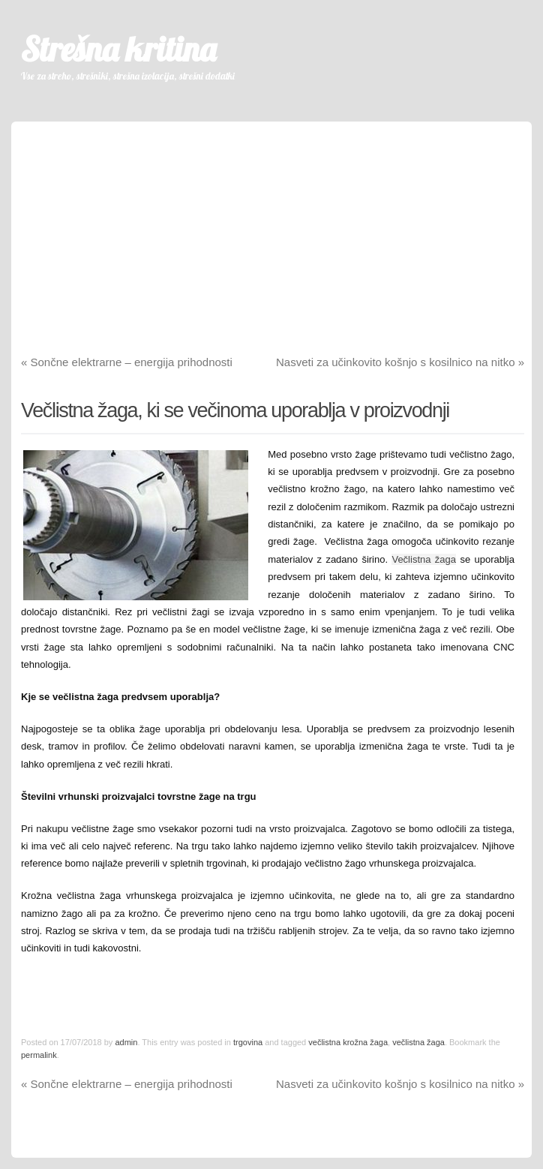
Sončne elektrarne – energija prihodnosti (126, 362)
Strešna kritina (118, 49)
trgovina (247, 1042)
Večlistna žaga (424, 559)
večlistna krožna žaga (348, 1042)
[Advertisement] (271, 227)
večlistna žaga (418, 1042)
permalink (39, 1054)
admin (126, 1042)
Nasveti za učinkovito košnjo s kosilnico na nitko (400, 362)
